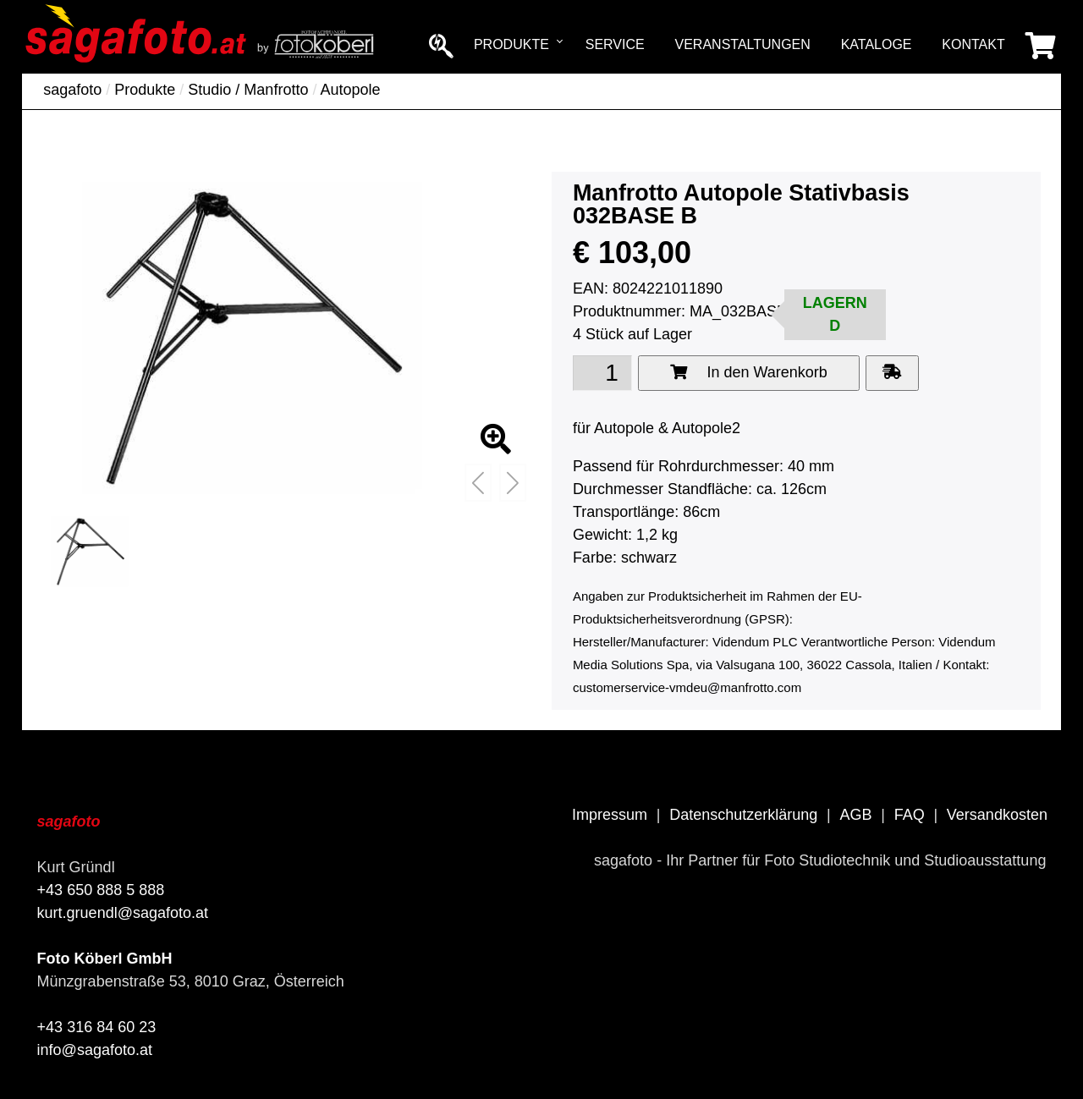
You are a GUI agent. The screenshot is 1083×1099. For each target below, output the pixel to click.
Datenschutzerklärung (743, 814)
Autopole (350, 89)
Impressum (609, 814)
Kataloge (876, 44)
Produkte (511, 44)
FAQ (909, 814)
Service (615, 44)
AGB (855, 814)
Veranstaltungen (743, 44)
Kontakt (973, 44)
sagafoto (72, 89)
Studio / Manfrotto (248, 89)
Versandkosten (997, 814)
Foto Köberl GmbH (105, 958)
